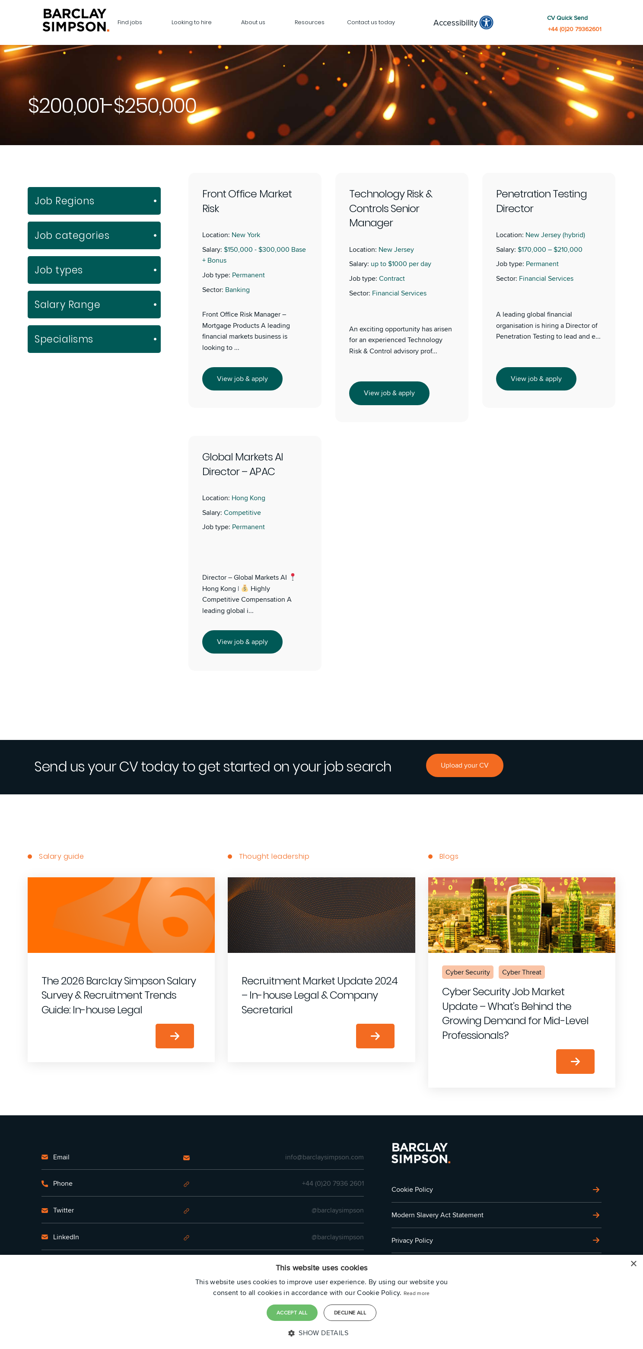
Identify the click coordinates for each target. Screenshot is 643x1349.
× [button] (633, 1264)
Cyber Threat (521, 972)
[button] (321, 1333)
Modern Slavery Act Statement (438, 1215)
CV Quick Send (567, 18)
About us (253, 22)
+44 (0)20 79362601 (575, 29)
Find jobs (130, 22)
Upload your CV (465, 765)
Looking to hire (192, 22)
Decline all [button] (350, 1312)
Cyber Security (468, 972)
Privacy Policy (412, 1240)
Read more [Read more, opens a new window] (417, 1293)
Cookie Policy (412, 1189)
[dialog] (321, 1302)
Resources (310, 22)
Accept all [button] (292, 1312)
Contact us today (371, 22)
